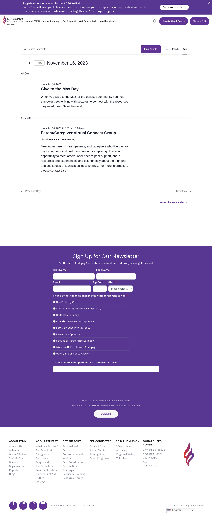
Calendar (14, 450)
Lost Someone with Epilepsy (73, 327)
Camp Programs (99, 458)
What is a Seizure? (47, 446)
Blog (12, 474)
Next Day (183, 191)
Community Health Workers (74, 456)
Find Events (150, 49)
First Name (60, 269)
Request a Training (74, 474)
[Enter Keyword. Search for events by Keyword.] (81, 49)
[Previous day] (23, 63)
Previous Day (31, 191)
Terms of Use (73, 505)
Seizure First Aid (46, 474)
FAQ (145, 461)
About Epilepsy (51, 21)
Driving (40, 481)
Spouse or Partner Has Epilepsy (75, 340)
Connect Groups (99, 446)
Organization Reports (17, 468)
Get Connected (87, 21)
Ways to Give (123, 446)
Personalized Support (70, 448)
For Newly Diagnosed (42, 460)
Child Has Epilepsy (67, 315)
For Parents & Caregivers (44, 452)
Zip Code (98, 282)
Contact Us (15, 446)
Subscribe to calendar (172, 202)
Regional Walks (125, 454)
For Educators (44, 466)
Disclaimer (88, 505)
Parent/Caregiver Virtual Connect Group (78, 133)
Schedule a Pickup (154, 449)
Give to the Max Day (60, 89)
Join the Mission (108, 21)
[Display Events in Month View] (175, 49)
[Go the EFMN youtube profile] (43, 505)
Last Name (103, 269)
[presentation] (106, 386)
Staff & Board (17, 458)
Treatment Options (47, 470)
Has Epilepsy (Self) (67, 302)
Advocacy (121, 450)
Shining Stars (97, 454)
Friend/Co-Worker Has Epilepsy (75, 321)
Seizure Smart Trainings (71, 468)
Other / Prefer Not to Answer (73, 353)
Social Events (97, 450)
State (111, 282)
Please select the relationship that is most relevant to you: (89, 295)
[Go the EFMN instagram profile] (23, 505)
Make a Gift (199, 21)
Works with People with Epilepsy (75, 347)
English (174, 510)
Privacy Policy (56, 505)
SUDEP (40, 477)
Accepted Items (152, 453)
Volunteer (122, 458)
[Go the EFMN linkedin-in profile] (33, 505)
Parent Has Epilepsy (68, 334)
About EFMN (33, 21)
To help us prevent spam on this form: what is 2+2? (85, 362)
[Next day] (29, 63)
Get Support (69, 21)
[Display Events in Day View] (185, 49)
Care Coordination (73, 462)
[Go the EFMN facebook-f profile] (13, 505)
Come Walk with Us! (174, 7)
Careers (13, 462)
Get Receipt (150, 457)
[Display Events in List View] (166, 49)
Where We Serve (18, 454)
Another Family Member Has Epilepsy (78, 308)
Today (39, 63)
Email (56, 282)
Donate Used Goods (173, 21)
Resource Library (73, 477)
